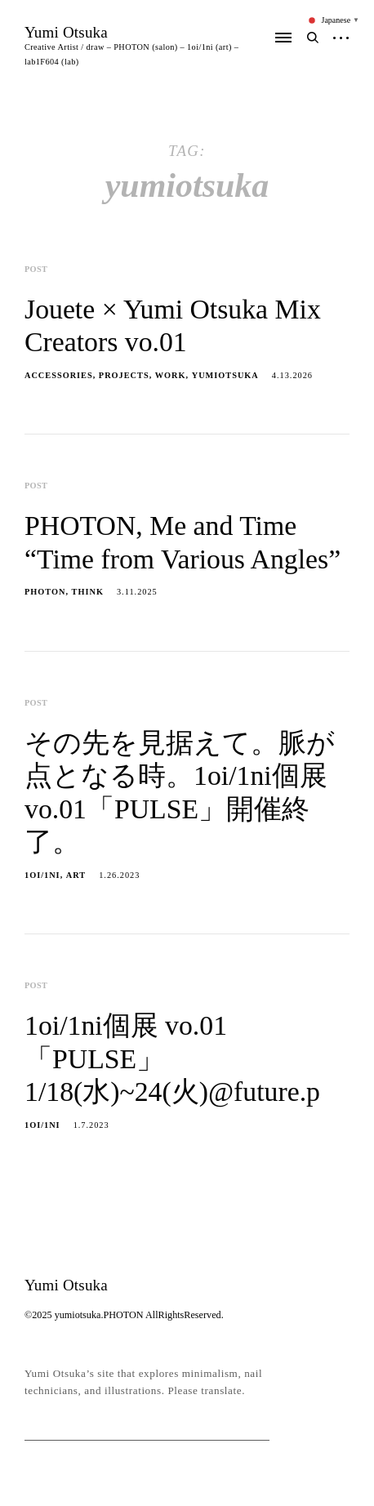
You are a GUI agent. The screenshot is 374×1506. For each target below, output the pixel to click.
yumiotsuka (225, 375)
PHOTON (44, 591)
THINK (88, 591)
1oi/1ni (42, 875)
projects (124, 375)
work (170, 375)
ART (76, 875)
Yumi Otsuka (66, 32)
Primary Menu (283, 37)
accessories (58, 375)
